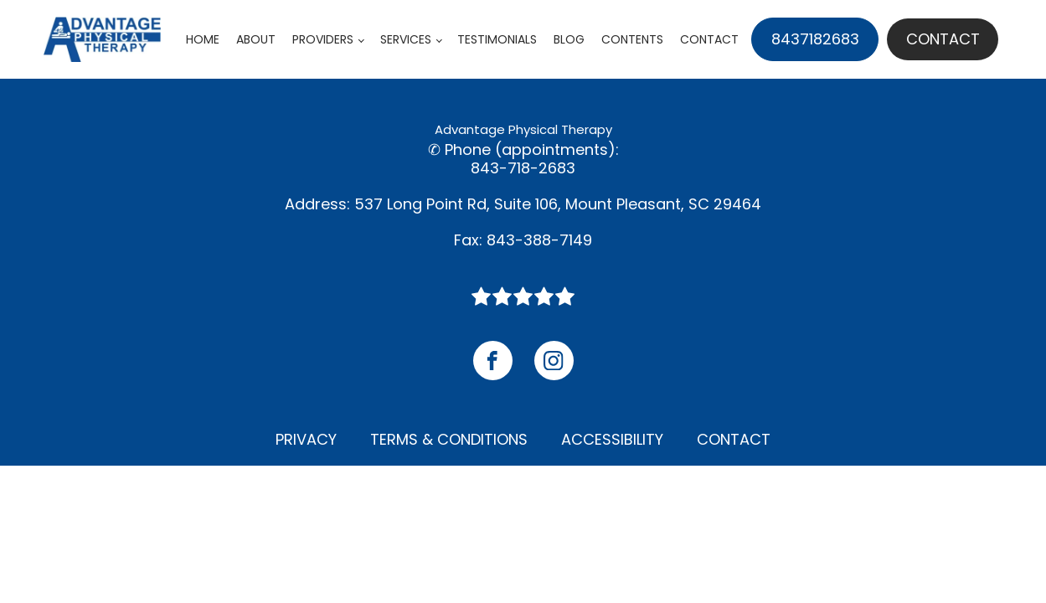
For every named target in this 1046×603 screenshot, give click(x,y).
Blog (569, 39)
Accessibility (612, 439)
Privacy (306, 439)
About (256, 39)
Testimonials (497, 39)
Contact (709, 39)
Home (202, 39)
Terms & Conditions (449, 439)
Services (405, 39)
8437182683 (815, 38)
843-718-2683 (523, 168)
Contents (632, 39)
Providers (322, 39)
